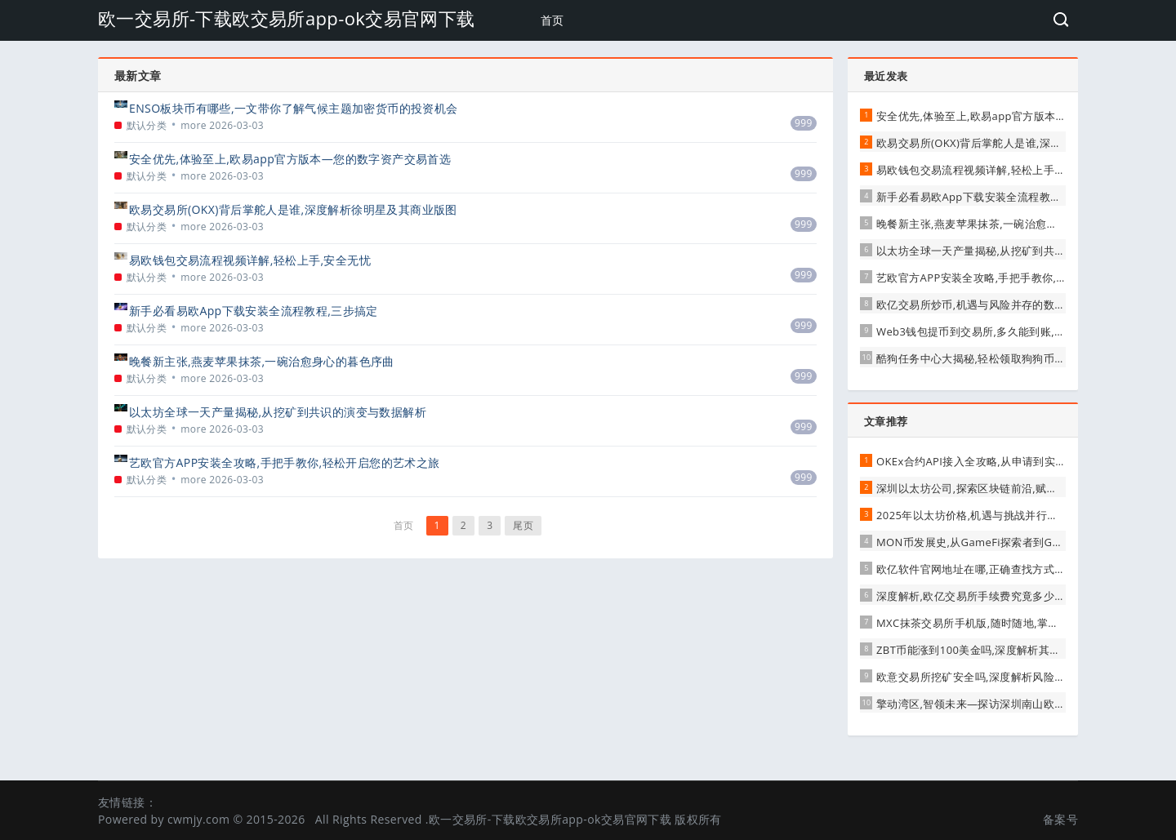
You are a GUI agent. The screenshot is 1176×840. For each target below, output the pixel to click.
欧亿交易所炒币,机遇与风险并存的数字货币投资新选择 (1009, 304)
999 (804, 123)
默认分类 (147, 125)
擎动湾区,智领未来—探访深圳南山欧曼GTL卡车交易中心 (1014, 703)
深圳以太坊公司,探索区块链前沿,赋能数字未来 (989, 488)
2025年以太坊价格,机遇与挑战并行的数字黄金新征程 (1005, 515)
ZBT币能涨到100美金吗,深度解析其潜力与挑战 (990, 649)
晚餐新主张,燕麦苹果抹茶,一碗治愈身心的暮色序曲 (261, 361)
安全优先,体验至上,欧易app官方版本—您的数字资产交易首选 (290, 159)
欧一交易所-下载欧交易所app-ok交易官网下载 (286, 18)
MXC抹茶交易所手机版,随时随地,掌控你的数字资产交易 (1011, 623)
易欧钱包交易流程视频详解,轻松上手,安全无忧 (250, 260)
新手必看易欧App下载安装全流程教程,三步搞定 (253, 310)
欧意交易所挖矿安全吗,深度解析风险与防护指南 (992, 676)
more (193, 125)
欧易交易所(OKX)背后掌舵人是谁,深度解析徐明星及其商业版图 (293, 209)
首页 (552, 20)
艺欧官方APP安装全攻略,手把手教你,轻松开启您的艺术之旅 (284, 462)
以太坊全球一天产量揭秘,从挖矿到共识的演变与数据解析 (277, 412)
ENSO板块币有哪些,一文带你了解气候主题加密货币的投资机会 (293, 108)
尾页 (523, 525)
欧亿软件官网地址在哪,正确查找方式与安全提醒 (992, 569)
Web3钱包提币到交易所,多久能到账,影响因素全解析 (1003, 331)
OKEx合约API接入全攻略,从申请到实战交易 (982, 461)
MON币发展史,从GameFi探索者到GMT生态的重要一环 (1010, 542)
